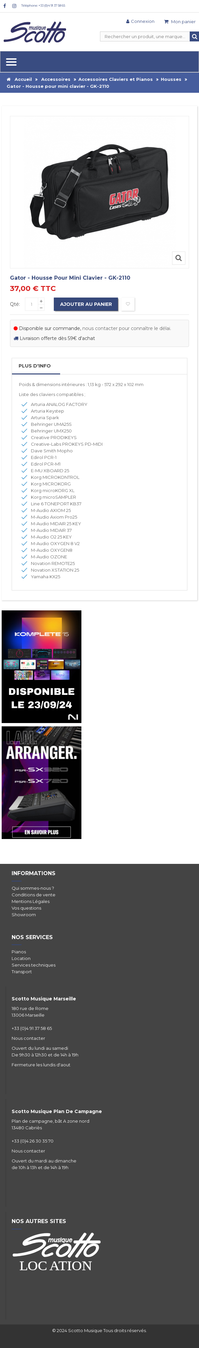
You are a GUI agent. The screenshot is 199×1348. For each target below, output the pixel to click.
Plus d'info (35, 366)
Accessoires (55, 79)
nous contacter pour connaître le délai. (126, 328)
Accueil (19, 79)
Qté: (15, 304)
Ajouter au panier (86, 304)
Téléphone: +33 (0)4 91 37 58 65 (43, 5)
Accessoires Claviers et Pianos (115, 79)
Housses (171, 79)
